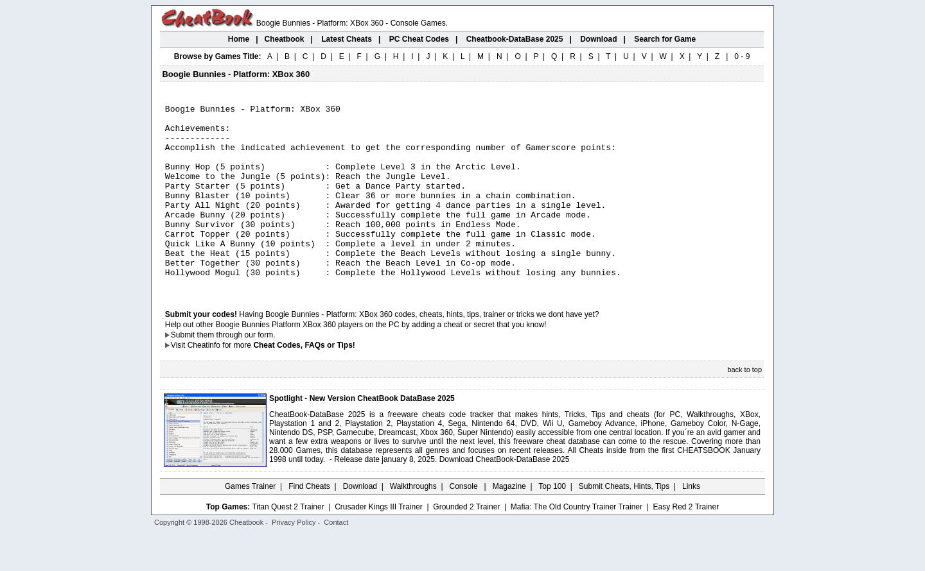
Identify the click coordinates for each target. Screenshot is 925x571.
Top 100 (552, 522)
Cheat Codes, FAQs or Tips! (304, 381)
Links (691, 522)
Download (360, 522)
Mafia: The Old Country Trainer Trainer (576, 543)
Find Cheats (309, 522)
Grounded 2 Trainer (466, 543)
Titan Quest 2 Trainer (288, 543)
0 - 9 (742, 56)
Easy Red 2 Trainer (686, 543)
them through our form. (236, 371)
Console (465, 522)
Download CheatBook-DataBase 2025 (504, 495)
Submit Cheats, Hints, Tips (624, 522)
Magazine (509, 522)
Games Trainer (250, 522)
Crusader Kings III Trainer (379, 543)
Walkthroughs (413, 522)
